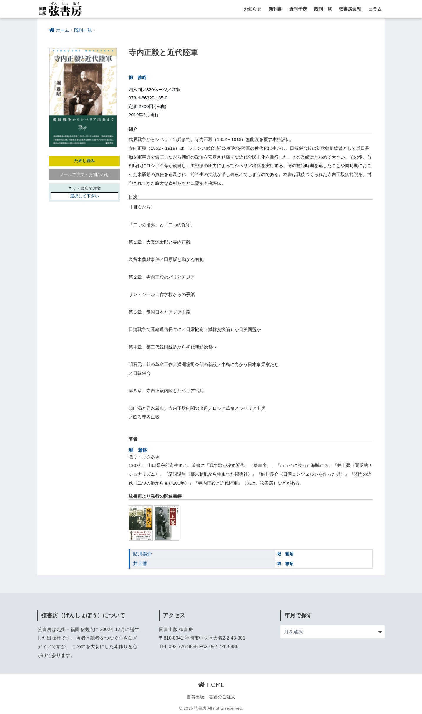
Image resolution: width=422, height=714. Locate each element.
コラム (375, 8)
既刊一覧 (323, 8)
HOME (211, 684)
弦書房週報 (350, 8)
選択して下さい (84, 196)
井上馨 (139, 563)
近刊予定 (298, 8)
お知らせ (252, 8)
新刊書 (275, 8)
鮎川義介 (142, 553)
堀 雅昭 (137, 77)
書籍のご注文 (222, 697)
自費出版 (195, 697)
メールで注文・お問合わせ (84, 175)
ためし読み (84, 161)
